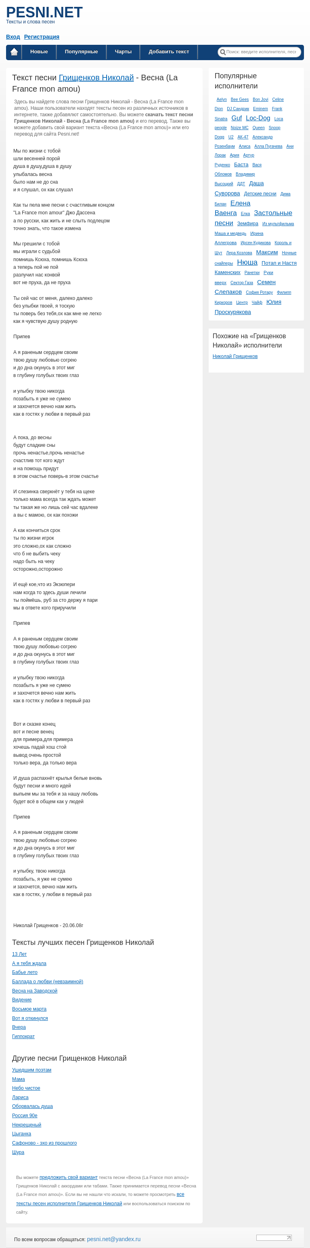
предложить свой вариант (69, 1177)
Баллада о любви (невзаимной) (47, 981)
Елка (245, 213)
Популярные (81, 51)
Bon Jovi (260, 99)
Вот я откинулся (30, 1018)
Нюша (247, 262)
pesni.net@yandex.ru (113, 1239)
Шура (18, 1152)
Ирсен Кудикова (255, 243)
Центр (242, 302)
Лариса (20, 1097)
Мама (18, 1079)
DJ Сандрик (238, 109)
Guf (236, 118)
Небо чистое (26, 1088)
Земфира (247, 223)
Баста (241, 164)
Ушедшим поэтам (31, 1070)
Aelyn (222, 99)
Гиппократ (23, 1036)
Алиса (245, 146)
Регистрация (42, 37)
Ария (234, 155)
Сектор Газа (241, 283)
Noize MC (240, 128)
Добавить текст (169, 51)
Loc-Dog (258, 118)
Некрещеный (26, 1125)
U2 (231, 137)
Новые (39, 51)
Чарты (123, 51)
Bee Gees (240, 99)
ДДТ (241, 184)
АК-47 (242, 137)
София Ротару (259, 292)
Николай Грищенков (235, 356)
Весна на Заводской (34, 991)
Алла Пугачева (268, 146)
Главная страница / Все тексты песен (14, 53)
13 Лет (19, 954)
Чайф (257, 302)
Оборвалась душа (32, 1106)
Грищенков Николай (96, 77)
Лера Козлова (239, 253)
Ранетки (252, 272)
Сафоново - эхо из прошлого (44, 1143)
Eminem (260, 109)
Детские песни (260, 194)
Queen (259, 128)
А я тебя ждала (29, 963)
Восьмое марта (29, 1009)
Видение (21, 1000)
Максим (267, 252)
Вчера (19, 1027)
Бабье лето (25, 972)
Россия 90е (25, 1115)
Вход (13, 37)
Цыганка (21, 1134)
